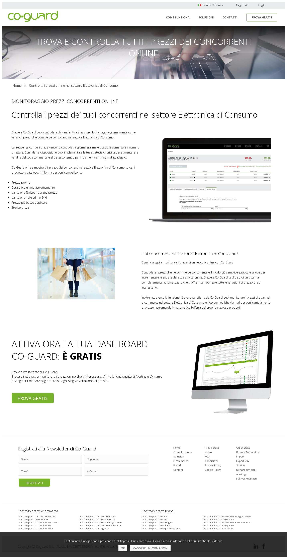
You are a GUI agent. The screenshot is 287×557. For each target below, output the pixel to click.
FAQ (207, 456)
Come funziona (178, 17)
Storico (240, 465)
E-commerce (180, 461)
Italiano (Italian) (211, 5)
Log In (261, 5)
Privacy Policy (213, 465)
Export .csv (242, 461)
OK (123, 548)
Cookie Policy (213, 470)
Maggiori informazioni (150, 548)
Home (177, 447)
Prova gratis (33, 398)
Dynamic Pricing (245, 470)
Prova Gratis (262, 17)
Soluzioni (206, 17)
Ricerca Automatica (247, 452)
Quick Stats (243, 447)
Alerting (241, 474)
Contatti (229, 17)
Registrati (242, 5)
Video (208, 452)
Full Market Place (246, 478)
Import (240, 456)
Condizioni (211, 461)
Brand (177, 465)
